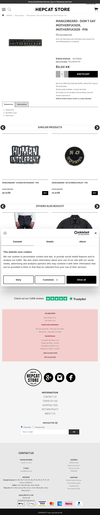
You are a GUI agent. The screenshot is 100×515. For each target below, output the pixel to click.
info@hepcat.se (26, 471)
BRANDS (9, 15)
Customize (50, 279)
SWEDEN (74, 471)
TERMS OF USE (50, 401)
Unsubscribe (39, 427)
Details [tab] (50, 241)
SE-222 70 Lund (74, 468)
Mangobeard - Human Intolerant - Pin (20, 182)
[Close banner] (96, 233)
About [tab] (82, 241)
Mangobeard (19, 15)
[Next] (97, 127)
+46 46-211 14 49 (26, 463)
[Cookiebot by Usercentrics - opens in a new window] (76, 233)
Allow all (81, 279)
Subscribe (27, 427)
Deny (18, 279)
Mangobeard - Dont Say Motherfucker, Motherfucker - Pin (47, 15)
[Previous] (2, 127)
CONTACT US (50, 396)
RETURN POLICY (50, 409)
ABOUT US (50, 413)
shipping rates (75, 483)
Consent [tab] (17, 241)
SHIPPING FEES (50, 405)
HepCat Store (74, 463)
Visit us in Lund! (50, 357)
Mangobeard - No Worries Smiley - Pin (70, 182)
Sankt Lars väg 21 (74, 465)
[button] (4, 9)
